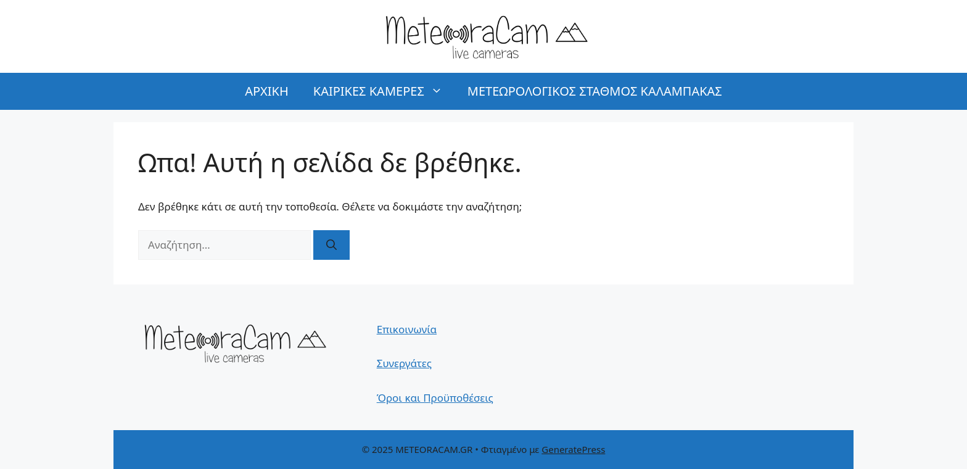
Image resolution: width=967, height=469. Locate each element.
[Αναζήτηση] (331, 245)
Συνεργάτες (404, 363)
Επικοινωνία (407, 329)
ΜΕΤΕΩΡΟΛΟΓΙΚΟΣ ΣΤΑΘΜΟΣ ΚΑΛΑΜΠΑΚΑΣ (594, 91)
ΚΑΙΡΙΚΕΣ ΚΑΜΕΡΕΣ (384, 91)
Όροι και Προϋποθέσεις (435, 398)
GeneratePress (573, 449)
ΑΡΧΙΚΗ (267, 91)
